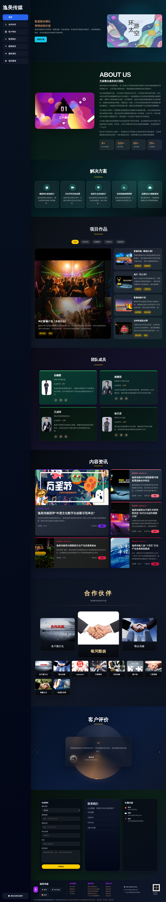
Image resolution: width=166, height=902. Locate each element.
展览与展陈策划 (92, 886)
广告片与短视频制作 (94, 895)
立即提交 (61, 866)
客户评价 (72, 886)
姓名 (43, 840)
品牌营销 (120, 242)
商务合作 (108, 893)
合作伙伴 (72, 891)
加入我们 (108, 895)
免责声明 (111, 899)
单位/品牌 (45, 831)
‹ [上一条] (37, 751)
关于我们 (72, 893)
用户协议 (105, 899)
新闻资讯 (72, 889)
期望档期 (44, 815)
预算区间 (44, 823)
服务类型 (44, 806)
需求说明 (44, 848)
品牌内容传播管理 (93, 891)
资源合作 (108, 891)
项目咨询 (108, 889)
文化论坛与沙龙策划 (94, 889)
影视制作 (97, 242)
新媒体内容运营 (92, 893)
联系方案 (40, 39)
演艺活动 (85, 242)
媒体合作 (108, 886)
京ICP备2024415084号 (73, 899)
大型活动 (109, 242)
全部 (75, 242)
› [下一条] (159, 751)
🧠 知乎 (44, 895)
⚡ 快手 (44, 890)
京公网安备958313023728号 (87, 899)
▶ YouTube (56, 890)
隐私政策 (99, 899)
